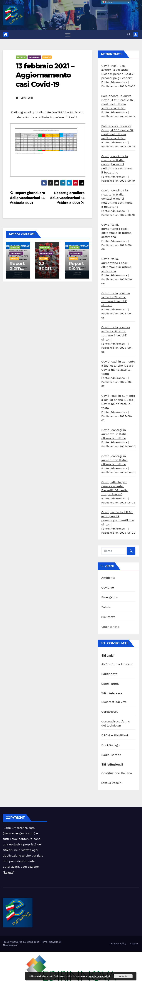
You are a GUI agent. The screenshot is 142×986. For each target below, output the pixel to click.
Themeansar (10, 945)
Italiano (107, 2)
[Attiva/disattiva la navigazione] (68, 34)
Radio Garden (111, 755)
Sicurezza (108, 617)
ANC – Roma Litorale (116, 664)
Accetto (123, 976)
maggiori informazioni (99, 976)
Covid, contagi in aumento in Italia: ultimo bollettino (114, 434)
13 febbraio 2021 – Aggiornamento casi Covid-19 (45, 75)
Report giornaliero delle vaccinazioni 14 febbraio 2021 (27, 198)
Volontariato (110, 626)
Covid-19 (21, 57)
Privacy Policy (118, 943)
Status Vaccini (111, 783)
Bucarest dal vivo (114, 702)
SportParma (110, 683)
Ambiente (108, 577)
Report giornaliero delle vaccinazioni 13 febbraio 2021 (67, 198)
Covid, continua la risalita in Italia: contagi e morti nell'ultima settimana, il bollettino (117, 164)
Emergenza (34, 57)
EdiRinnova (109, 674)
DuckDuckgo (110, 745)
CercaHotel (109, 711)
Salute (46, 57)
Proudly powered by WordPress (21, 942)
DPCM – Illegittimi (114, 735)
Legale (8, 872)
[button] (128, 34)
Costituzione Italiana (116, 773)
